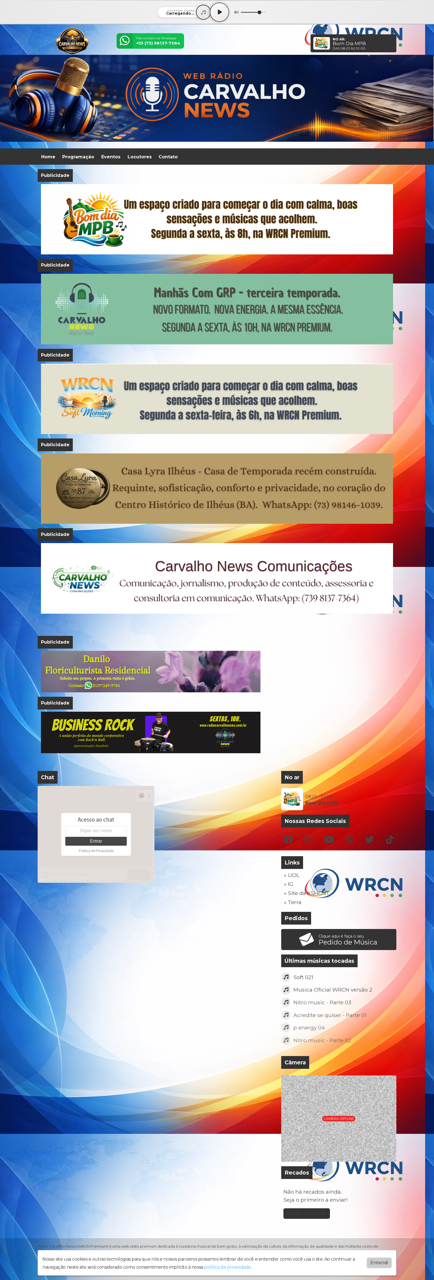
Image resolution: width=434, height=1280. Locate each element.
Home (48, 156)
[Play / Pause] (219, 12)
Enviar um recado (306, 1213)
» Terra (292, 902)
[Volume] (253, 12)
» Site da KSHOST (307, 893)
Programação (78, 156)
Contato (168, 156)
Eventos (110, 156)
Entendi (379, 1262)
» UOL (291, 875)
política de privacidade (227, 1267)
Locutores (140, 156)
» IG (288, 884)
